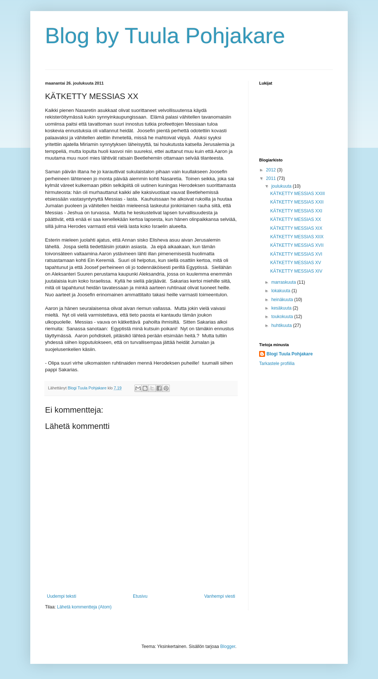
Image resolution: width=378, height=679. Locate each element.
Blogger (228, 646)
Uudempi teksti (61, 596)
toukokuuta (282, 316)
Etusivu (140, 596)
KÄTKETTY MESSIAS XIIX (297, 236)
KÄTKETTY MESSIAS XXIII (297, 193)
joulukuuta (282, 186)
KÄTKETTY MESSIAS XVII (297, 245)
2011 (271, 178)
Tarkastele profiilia (277, 363)
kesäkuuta (282, 308)
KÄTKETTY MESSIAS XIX (296, 228)
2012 (271, 170)
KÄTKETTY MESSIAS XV (295, 262)
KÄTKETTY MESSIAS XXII (297, 202)
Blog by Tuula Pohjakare (165, 35)
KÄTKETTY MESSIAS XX (295, 219)
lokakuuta (281, 290)
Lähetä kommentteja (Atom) (84, 607)
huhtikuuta (282, 325)
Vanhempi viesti (219, 596)
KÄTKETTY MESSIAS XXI (296, 211)
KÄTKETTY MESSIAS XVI (296, 254)
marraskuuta (284, 282)
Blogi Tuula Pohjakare (290, 353)
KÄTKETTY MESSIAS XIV (296, 271)
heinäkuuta (282, 299)
